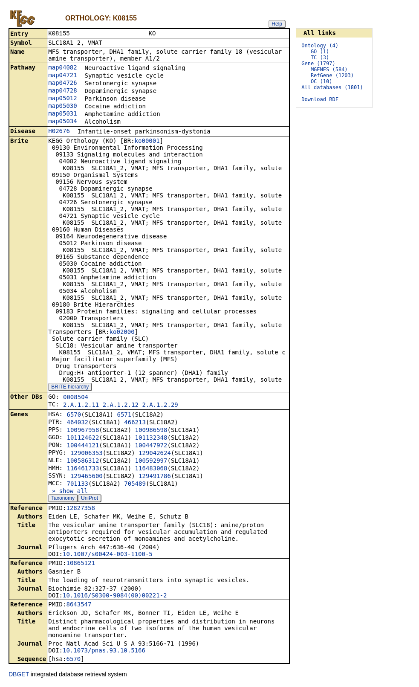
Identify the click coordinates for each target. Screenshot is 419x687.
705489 (135, 484)
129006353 (86, 453)
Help (277, 24)
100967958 (82, 430)
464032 (77, 423)
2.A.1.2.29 (160, 405)
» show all (68, 491)
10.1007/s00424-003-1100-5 (108, 554)
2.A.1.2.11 (81, 405)
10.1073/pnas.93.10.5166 (104, 651)
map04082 (62, 68)
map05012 (62, 99)
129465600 (86, 476)
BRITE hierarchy (70, 388)
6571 (124, 415)
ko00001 (147, 141)
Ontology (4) (319, 46)
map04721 (62, 75)
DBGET (19, 675)
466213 (135, 423)
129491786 (155, 476)
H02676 (59, 131)
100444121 (82, 446)
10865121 (80, 563)
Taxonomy (63, 499)
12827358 (80, 508)
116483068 (151, 469)
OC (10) (321, 81)
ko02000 (122, 332)
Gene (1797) (318, 64)
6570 (73, 415)
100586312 (82, 461)
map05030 (62, 106)
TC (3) (320, 58)
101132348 (151, 438)
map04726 (62, 83)
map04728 (62, 91)
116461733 (82, 469)
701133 (77, 484)
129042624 (155, 453)
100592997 (151, 461)
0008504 (75, 397)
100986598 (151, 430)
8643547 (78, 605)
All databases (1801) (332, 87)
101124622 (82, 438)
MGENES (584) (329, 69)
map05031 (62, 114)
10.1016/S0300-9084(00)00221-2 (115, 596)
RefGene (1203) (332, 75)
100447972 (151, 446)
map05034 (62, 122)
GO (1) (320, 52)
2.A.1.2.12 (121, 405)
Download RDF (319, 99)
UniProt (89, 499)
